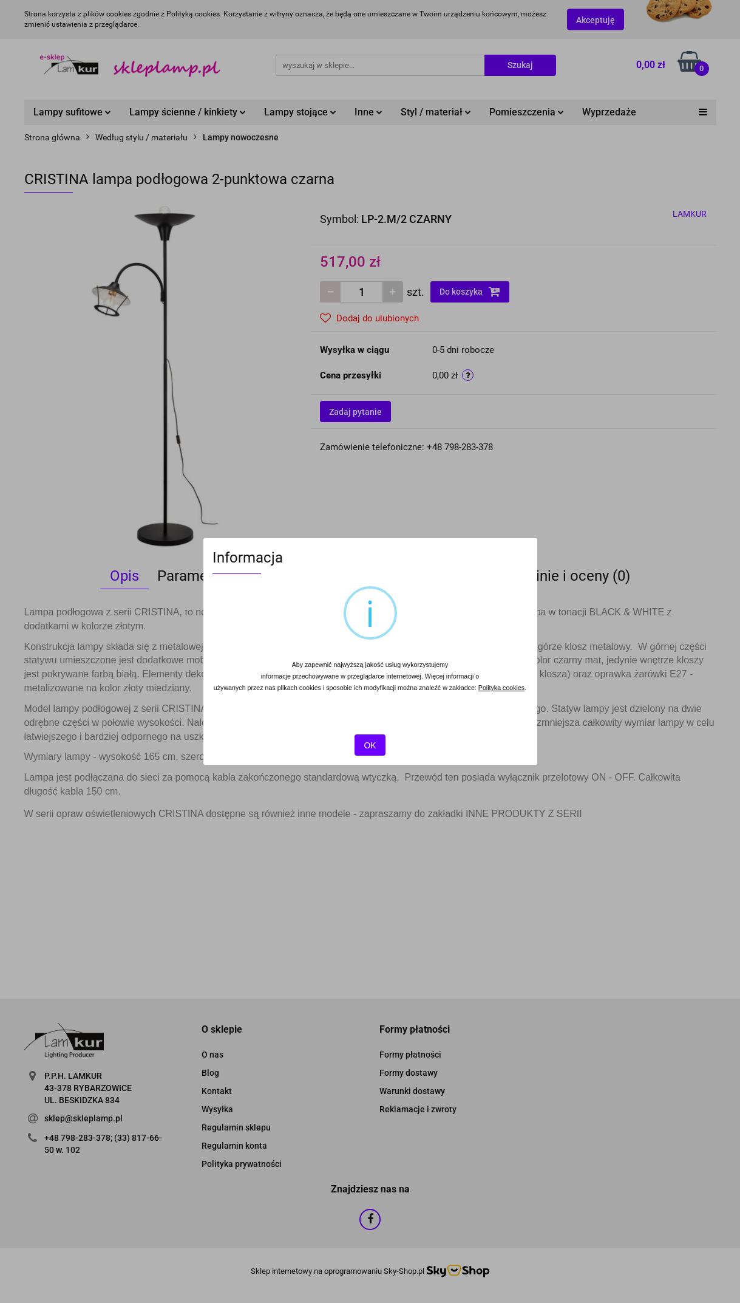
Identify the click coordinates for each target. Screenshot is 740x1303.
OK (370, 745)
